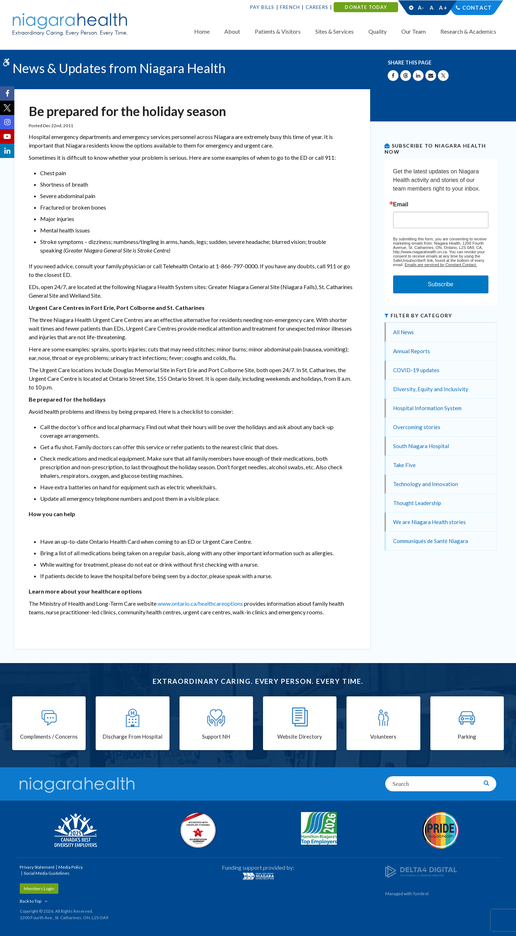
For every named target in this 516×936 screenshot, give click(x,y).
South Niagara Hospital (421, 446)
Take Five (404, 465)
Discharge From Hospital (132, 736)
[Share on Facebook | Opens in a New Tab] (393, 75)
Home (202, 31)
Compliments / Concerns (49, 736)
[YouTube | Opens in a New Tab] (7, 136)
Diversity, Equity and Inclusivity (430, 389)
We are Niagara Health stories (429, 522)
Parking (467, 736)
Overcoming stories (416, 427)
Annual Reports (411, 351)
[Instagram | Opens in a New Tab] (7, 122)
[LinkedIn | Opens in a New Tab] (7, 151)
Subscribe (440, 284)
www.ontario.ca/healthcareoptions (200, 603)
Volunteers (383, 736)
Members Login (39, 888)
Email (400, 204)
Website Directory (299, 736)
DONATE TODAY (366, 7)
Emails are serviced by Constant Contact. (441, 265)
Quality (377, 31)
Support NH (216, 736)
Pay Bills (262, 7)
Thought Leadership (417, 503)
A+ (442, 7)
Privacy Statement (37, 867)
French (290, 7)
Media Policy (70, 867)
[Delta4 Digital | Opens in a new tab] (421, 871)
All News (403, 332)
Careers (317, 7)
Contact (477, 7)
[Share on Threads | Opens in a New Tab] (405, 75)
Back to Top (30, 901)
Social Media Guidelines (47, 873)
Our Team (413, 31)
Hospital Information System (427, 408)
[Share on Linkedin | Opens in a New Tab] (418, 75)
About (232, 31)
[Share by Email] (430, 75)
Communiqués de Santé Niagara (430, 541)
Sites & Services (334, 31)
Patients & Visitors (278, 31)
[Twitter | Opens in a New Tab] (7, 108)
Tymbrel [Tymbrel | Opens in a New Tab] (421, 893)
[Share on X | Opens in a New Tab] (443, 75)
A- (421, 7)
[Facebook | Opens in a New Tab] (7, 93)
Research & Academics (468, 31)
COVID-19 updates (416, 370)
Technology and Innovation (425, 484)
